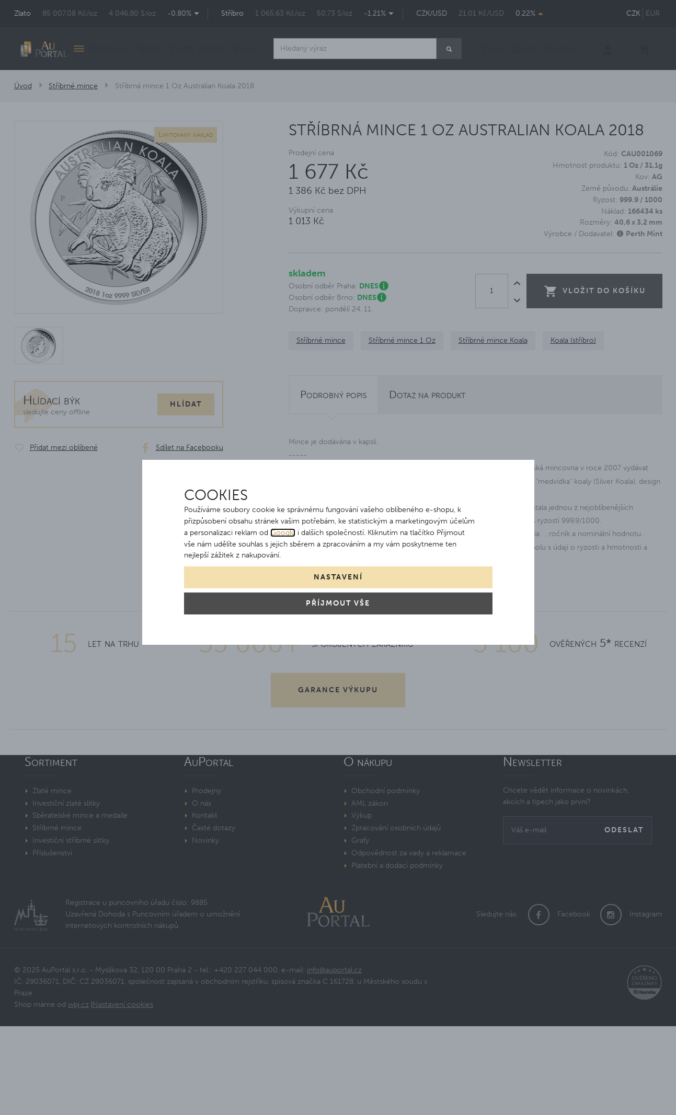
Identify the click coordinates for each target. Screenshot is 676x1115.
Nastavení (338, 577)
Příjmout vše (338, 603)
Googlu (282, 532)
